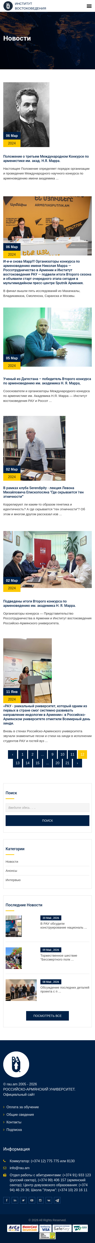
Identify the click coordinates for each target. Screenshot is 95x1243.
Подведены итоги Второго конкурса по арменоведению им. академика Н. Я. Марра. (39, 603)
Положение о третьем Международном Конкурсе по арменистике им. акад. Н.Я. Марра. (46, 158)
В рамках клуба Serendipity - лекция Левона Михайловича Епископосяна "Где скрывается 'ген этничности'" (43, 492)
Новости (12, 861)
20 (57, 763)
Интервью (13, 880)
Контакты (13, 1122)
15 (38, 763)
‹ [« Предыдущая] (12, 754)
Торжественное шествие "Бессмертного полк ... (58, 957)
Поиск (47, 820)
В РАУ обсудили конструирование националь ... (63, 925)
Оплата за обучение (22, 1107)
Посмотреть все (47, 1016)
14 (28, 763)
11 (72, 754)
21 (67, 763)
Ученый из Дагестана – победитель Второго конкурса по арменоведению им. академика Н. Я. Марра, (47, 381)
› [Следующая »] (77, 763)
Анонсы (11, 870)
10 (62, 754)
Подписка (14, 1130)
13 (18, 763)
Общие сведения (20, 1114)
